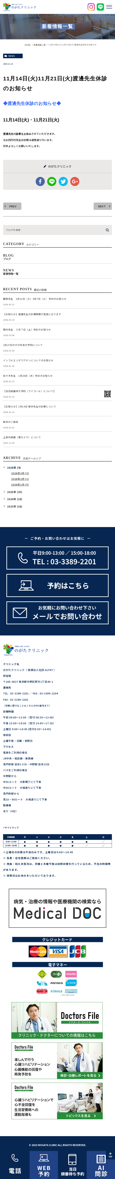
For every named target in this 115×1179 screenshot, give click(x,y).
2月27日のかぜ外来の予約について (23, 345)
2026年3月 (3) (20, 473)
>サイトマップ (11, 827)
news (11, 56)
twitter (63, 181)
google (74, 181)
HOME (28, 44)
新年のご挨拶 (10, 422)
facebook (40, 181)
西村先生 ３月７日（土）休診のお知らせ (27, 329)
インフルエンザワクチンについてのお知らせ (28, 360)
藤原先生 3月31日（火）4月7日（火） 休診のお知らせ (34, 299)
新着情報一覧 (40, 44)
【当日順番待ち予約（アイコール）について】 (29, 391)
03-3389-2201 (19, 693)
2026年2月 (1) (20, 479)
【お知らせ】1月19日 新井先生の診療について (29, 406)
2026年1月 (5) (20, 484)
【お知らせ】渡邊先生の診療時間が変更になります (32, 314)
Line (51, 181)
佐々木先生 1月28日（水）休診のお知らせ (28, 375)
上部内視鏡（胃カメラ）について (22, 437)
